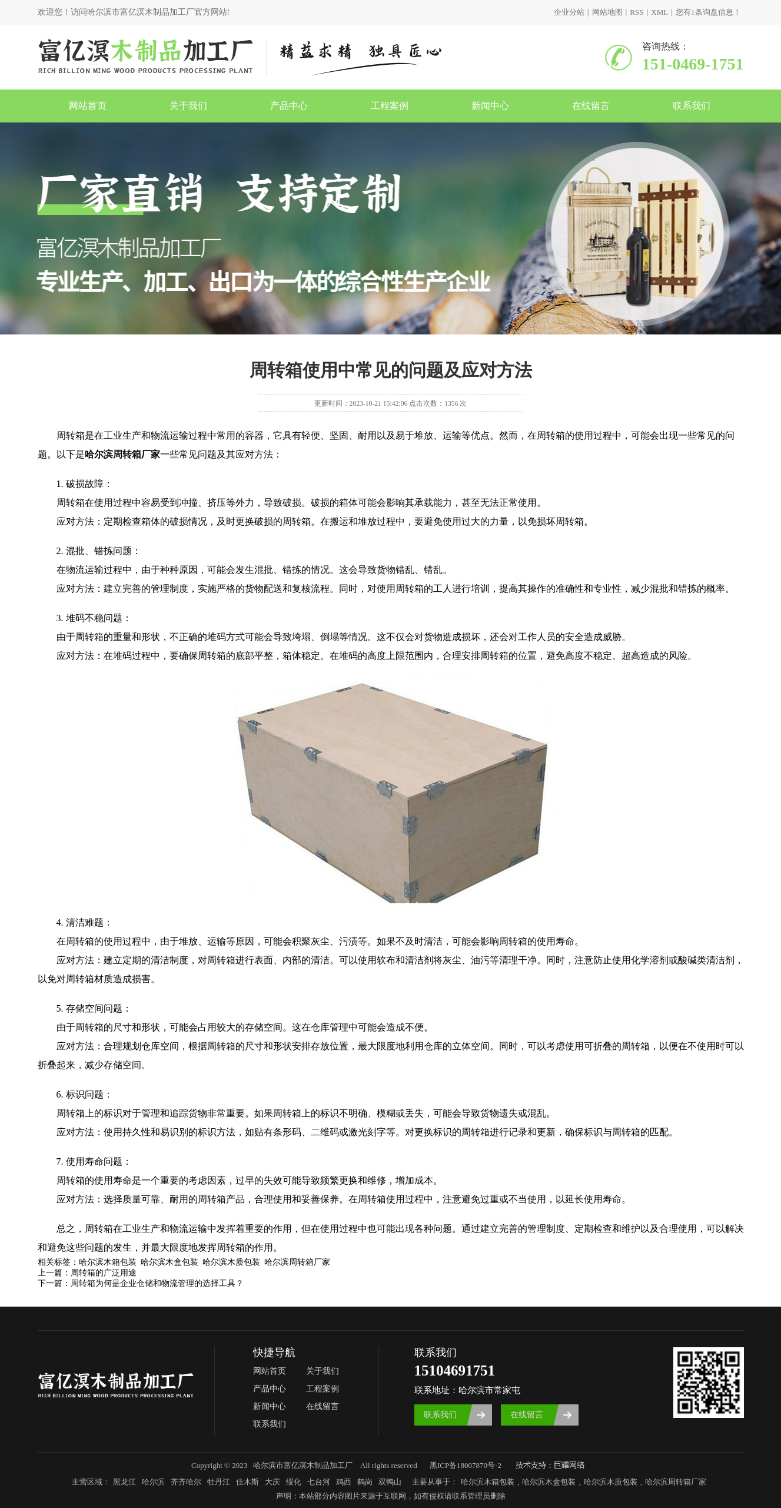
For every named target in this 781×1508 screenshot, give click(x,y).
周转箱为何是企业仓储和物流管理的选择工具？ (157, 1283)
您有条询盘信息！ (708, 12)
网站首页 (88, 106)
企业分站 (569, 12)
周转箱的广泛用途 (104, 1272)
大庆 (272, 1481)
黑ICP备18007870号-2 (465, 1465)
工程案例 (389, 106)
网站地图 (607, 12)
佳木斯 (247, 1481)
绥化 (293, 1481)
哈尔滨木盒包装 (549, 1481)
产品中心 (289, 106)
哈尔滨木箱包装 (487, 1481)
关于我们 (188, 106)
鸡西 (343, 1481)
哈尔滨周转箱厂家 (675, 1481)
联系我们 (691, 106)
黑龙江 (124, 1481)
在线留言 (591, 106)
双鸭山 (389, 1481)
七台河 (318, 1481)
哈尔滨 (153, 1481)
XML (659, 12)
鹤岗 (365, 1481)
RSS (636, 12)
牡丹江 (218, 1481)
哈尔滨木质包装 (610, 1481)
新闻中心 (490, 106)
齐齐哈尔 (186, 1481)
